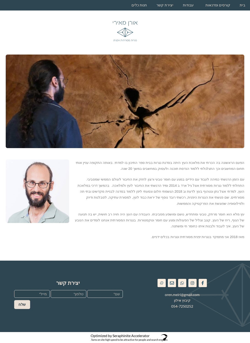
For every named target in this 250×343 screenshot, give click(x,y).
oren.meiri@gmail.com (182, 294)
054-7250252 (182, 306)
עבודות (188, 5)
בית (242, 5)
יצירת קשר (164, 5)
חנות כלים (139, 5)
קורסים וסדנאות (217, 5)
